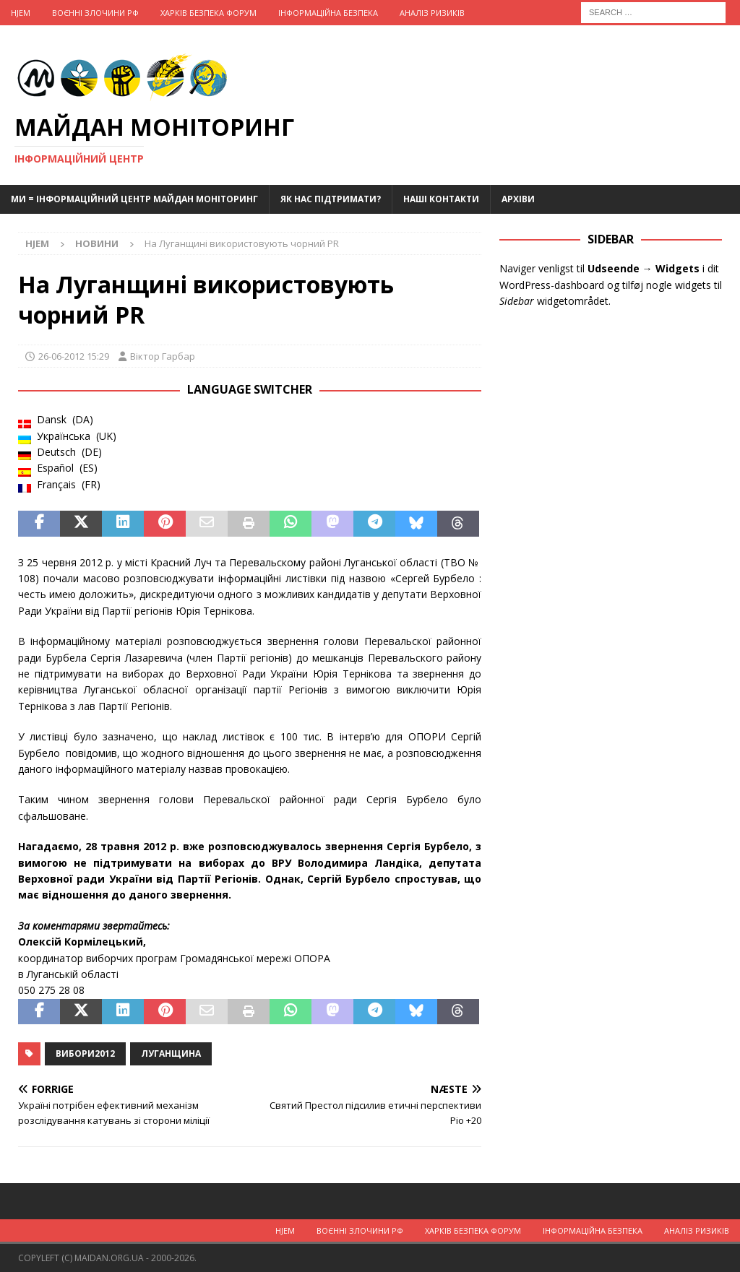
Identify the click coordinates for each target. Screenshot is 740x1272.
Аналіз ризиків (432, 12)
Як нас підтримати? (330, 199)
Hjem (20, 12)
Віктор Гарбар (162, 356)
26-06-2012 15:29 (73, 356)
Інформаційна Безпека (328, 12)
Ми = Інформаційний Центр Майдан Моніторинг (134, 199)
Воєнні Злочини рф (95, 12)
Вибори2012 (85, 1053)
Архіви (518, 199)
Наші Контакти (441, 199)
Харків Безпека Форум (208, 12)
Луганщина (171, 1053)
